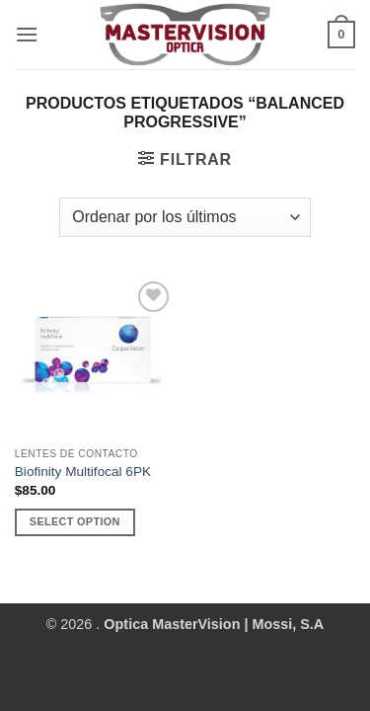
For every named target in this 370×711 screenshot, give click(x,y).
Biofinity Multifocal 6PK (83, 471)
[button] (26, 34)
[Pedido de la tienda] (184, 217)
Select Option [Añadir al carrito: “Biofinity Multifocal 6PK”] (75, 521)
